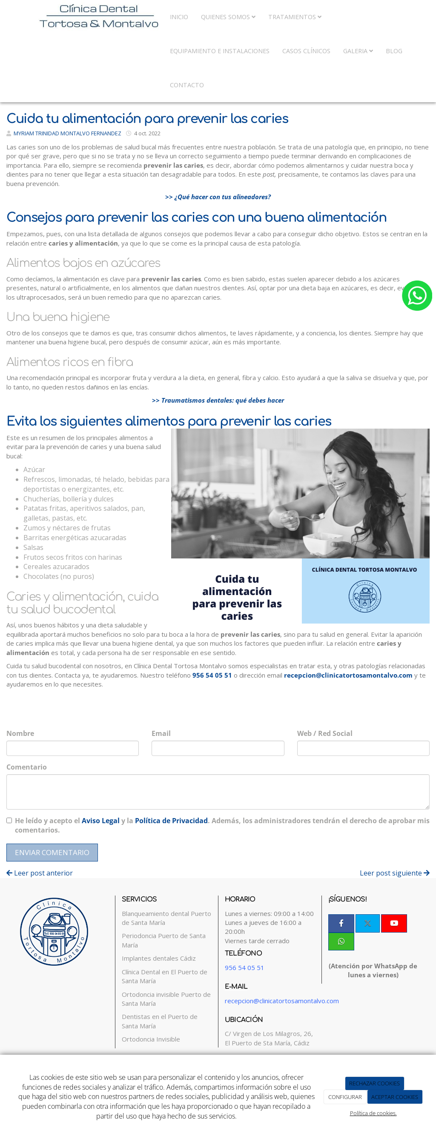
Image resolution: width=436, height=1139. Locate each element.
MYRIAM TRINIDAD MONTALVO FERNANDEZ (67, 133)
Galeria (358, 51)
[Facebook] (341, 923)
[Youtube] (394, 923)
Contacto (187, 85)
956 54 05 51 (212, 675)
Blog (394, 51)
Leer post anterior (39, 873)
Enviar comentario (52, 852)
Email (161, 733)
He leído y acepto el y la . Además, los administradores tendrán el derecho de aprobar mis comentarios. (222, 825)
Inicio (179, 17)
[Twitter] (368, 923)
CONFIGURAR (345, 1097)
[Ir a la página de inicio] (82, 17)
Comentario (26, 767)
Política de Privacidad (171, 820)
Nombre (20, 733)
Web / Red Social (325, 733)
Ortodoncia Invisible (151, 1039)
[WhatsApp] (341, 941)
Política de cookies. (373, 1113)
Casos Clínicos (306, 51)
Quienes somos (228, 17)
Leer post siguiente (395, 873)
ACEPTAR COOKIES (394, 1097)
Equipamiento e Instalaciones (220, 51)
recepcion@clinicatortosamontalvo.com (348, 675)
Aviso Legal (101, 820)
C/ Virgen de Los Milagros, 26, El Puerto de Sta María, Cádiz (269, 1038)
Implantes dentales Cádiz (159, 958)
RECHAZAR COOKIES (374, 1083)
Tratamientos (294, 17)
